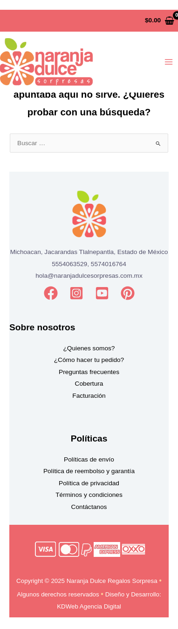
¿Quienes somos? (89, 348)
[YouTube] (102, 293)
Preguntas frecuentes (89, 371)
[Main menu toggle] (169, 62)
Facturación (88, 395)
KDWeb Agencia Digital (89, 606)
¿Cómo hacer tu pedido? (89, 359)
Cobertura (89, 383)
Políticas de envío (89, 459)
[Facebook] (51, 293)
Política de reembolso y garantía (89, 471)
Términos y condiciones (89, 494)
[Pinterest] (128, 293)
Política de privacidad (89, 483)
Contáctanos (89, 506)
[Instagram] (76, 293)
